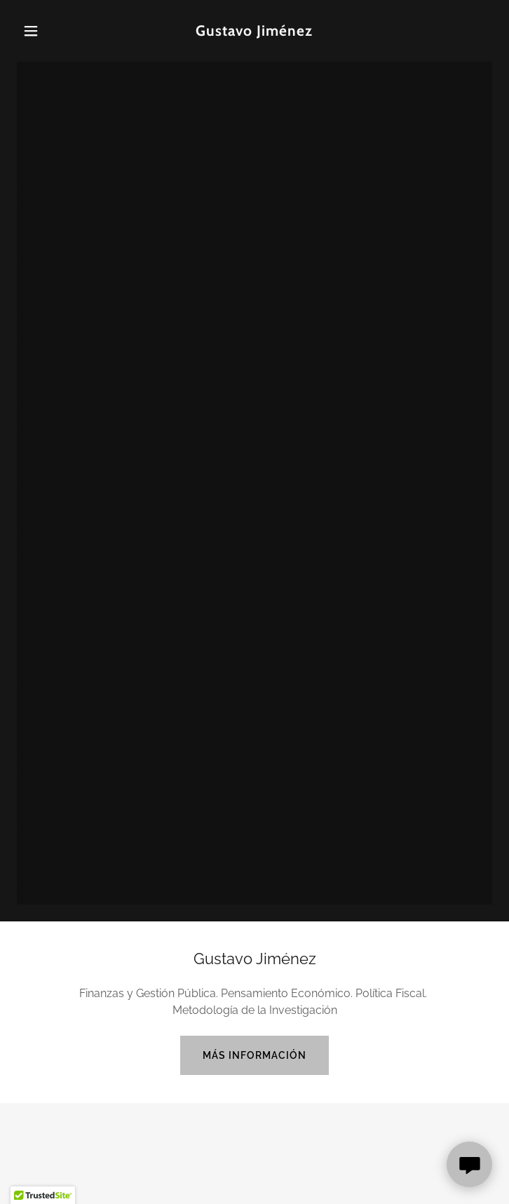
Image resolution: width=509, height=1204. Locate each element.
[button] (52, 31)
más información (254, 1055)
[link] (254, 32)
